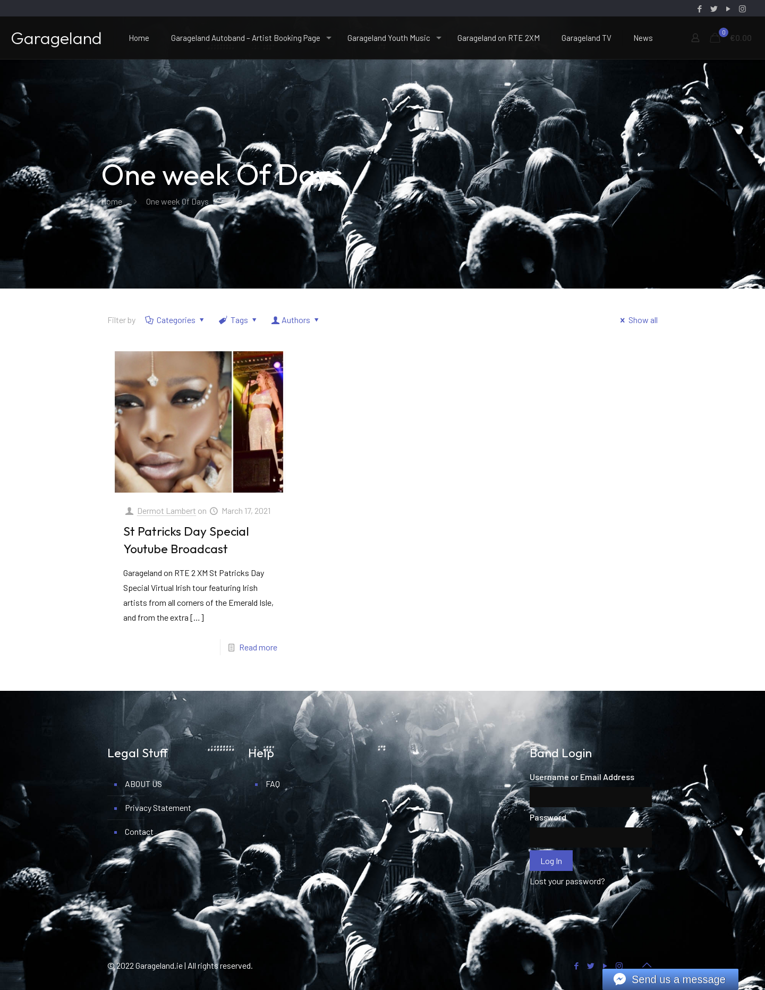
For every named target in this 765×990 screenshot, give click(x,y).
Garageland (56, 37)
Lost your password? (567, 881)
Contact (139, 831)
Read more (258, 647)
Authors (296, 320)
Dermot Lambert (166, 510)
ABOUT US (143, 784)
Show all (637, 320)
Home (111, 201)
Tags (238, 320)
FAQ (273, 784)
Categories (175, 320)
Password (548, 817)
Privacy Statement (158, 807)
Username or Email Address (582, 777)
